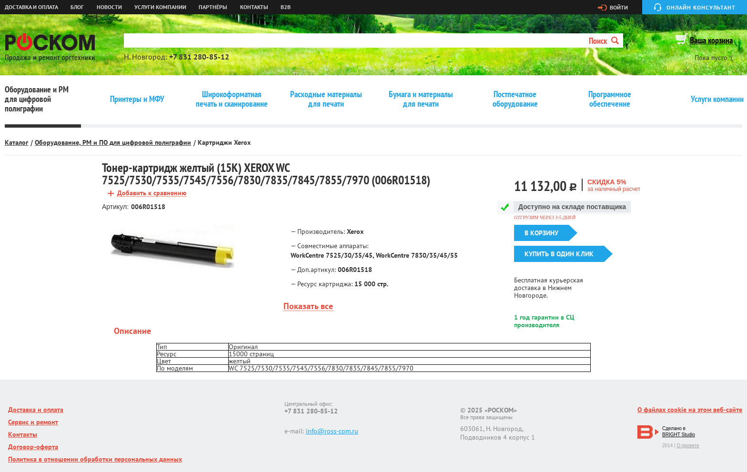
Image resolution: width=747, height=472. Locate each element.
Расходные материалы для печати (326, 99)
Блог (77, 7)
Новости (109, 7)
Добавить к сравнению (151, 193)
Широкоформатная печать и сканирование (232, 99)
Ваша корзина (711, 40)
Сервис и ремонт (33, 422)
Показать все (308, 306)
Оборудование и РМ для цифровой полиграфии (37, 99)
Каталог (16, 142)
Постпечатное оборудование (515, 99)
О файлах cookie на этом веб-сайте (689, 409)
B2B (286, 7)
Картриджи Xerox (224, 142)
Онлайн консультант (701, 7)
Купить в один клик (559, 254)
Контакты (254, 7)
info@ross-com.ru (332, 431)
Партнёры (213, 7)
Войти (619, 7)
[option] (172, 246)
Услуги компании (160, 7)
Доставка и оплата (31, 7)
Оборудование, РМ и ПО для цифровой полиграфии (113, 142)
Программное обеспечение (609, 99)
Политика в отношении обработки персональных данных (95, 459)
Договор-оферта (33, 446)
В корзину (541, 233)
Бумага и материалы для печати (421, 99)
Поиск (604, 40)
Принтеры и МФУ (137, 99)
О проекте (687, 445)
